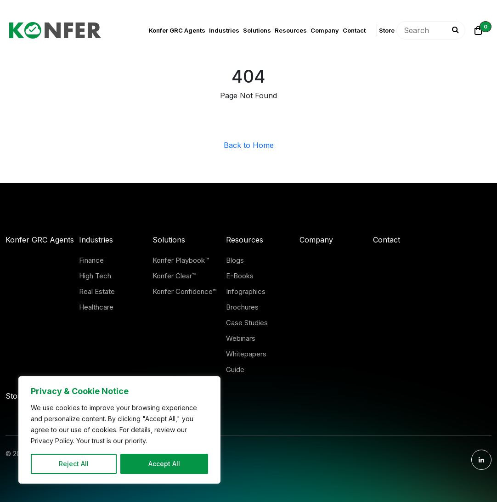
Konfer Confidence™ (184, 291)
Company (325, 30)
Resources (291, 30)
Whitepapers (246, 354)
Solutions (257, 30)
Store (387, 30)
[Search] (453, 30)
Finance (91, 260)
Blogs (235, 260)
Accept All (164, 464)
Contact (354, 30)
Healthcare (96, 307)
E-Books (240, 275)
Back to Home (249, 145)
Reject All (74, 464)
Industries (224, 30)
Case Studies (247, 322)
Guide (235, 369)
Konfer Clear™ (174, 275)
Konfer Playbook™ (180, 260)
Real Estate (97, 291)
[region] (119, 430)
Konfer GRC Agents (177, 30)
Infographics (245, 291)
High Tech (95, 275)
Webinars (240, 338)
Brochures (242, 307)
